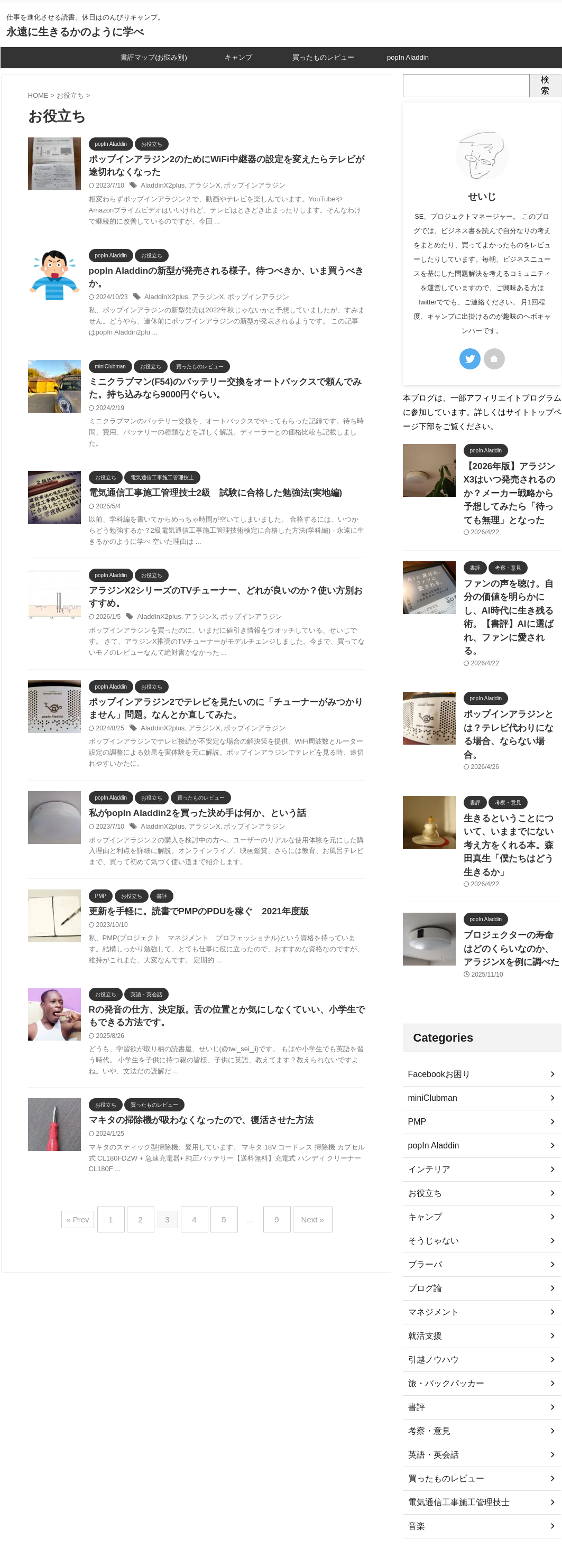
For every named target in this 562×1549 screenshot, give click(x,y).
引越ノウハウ (430, 1264)
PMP (416, 1026)
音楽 (415, 1430)
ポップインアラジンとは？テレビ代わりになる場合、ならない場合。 (512, 672)
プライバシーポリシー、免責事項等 (281, 1482)
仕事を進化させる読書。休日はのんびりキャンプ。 (281, 1502)
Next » (299, 1217)
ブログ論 (423, 1193)
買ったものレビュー (323, 57)
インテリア (426, 1074)
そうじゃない (430, 1145)
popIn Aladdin (408, 57)
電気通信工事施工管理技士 (452, 1407)
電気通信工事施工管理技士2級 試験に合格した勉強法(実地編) (208, 485)
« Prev (93, 1217)
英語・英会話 (430, 1359)
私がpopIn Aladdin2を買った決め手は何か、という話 (191, 810)
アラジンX (200, 187)
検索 (545, 85)
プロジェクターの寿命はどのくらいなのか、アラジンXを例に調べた (512, 855)
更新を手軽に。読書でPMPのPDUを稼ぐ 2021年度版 (192, 909)
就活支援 (423, 1240)
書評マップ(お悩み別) (154, 57)
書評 (415, 1311)
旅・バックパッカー (441, 1288)
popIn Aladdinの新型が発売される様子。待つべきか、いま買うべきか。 (227, 272)
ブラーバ (423, 1169)
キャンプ (238, 57)
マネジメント (430, 1216)
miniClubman (430, 1002)
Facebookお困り (435, 979)
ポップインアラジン (246, 187)
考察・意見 (426, 1335)
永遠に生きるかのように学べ (75, 32)
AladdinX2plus (161, 187)
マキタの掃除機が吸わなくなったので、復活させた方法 (194, 1121)
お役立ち (423, 1097)
